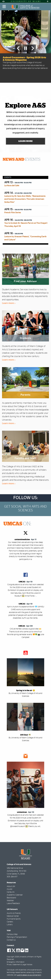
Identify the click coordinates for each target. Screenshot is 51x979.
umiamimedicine (22, 540)
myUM (9, 889)
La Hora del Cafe (11, 186)
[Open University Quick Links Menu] (47, 1)
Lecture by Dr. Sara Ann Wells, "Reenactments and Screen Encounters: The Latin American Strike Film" (25, 199)
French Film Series (12, 213)
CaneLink (11, 892)
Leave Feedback (13, 903)
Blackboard (11, 898)
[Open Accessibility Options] (3, 1)
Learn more (8, 303)
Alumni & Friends (14, 913)
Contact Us (11, 940)
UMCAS (22, 582)
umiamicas (22, 812)
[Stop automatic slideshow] (25, 48)
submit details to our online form (29, 975)
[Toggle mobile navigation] (4, 6)
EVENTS (21, 159)
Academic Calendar (15, 895)
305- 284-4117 (12, 877)
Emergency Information (15, 962)
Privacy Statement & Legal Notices (19, 965)
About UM (11, 886)
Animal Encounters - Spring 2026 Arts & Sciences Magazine (24, 58)
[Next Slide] (32, 48)
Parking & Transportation (17, 937)
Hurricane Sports (14, 919)
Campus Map (12, 934)
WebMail (10, 901)
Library (10, 925)
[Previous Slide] (18, 48)
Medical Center (13, 916)
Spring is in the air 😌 (25, 690)
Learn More (25, 141)
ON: (17, 523)
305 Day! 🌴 (25, 735)
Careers (10, 922)
